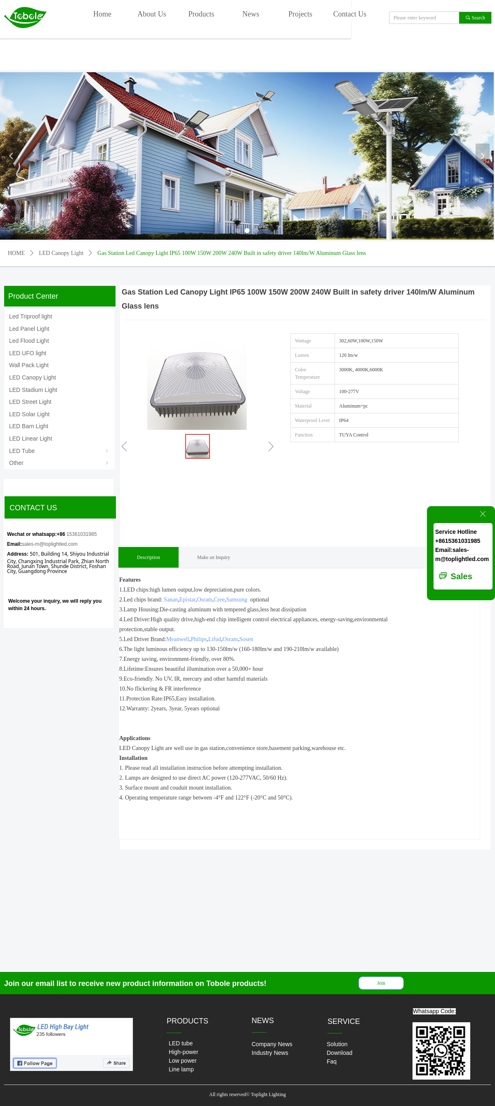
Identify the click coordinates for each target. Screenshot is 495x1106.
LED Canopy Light (61, 253)
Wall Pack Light (29, 365)
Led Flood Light (29, 340)
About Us (151, 14)
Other (59, 463)
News (251, 14)
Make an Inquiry (213, 557)
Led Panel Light (29, 328)
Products (201, 14)
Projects (300, 14)
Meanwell (177, 639)
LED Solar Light (29, 414)
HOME (16, 253)
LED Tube (59, 451)
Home (102, 14)
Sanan (171, 600)
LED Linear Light (30, 438)
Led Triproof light (30, 316)
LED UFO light (27, 353)
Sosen (246, 639)
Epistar (187, 600)
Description (148, 557)
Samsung (236, 600)
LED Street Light (30, 402)
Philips (199, 639)
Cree (219, 600)
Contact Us (350, 14)
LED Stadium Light (33, 390)
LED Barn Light (28, 426)
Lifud (214, 639)
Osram (204, 600)
